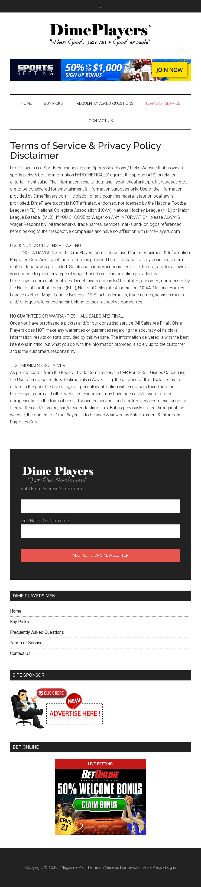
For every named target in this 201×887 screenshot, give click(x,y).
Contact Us (20, 653)
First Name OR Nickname (45, 520)
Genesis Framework (122, 867)
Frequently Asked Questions (37, 632)
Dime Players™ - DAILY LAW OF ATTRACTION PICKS (100, 35)
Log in (170, 867)
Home (15, 611)
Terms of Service (26, 642)
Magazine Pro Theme (79, 867)
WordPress (152, 867)
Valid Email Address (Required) (51, 488)
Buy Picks (19, 621)
